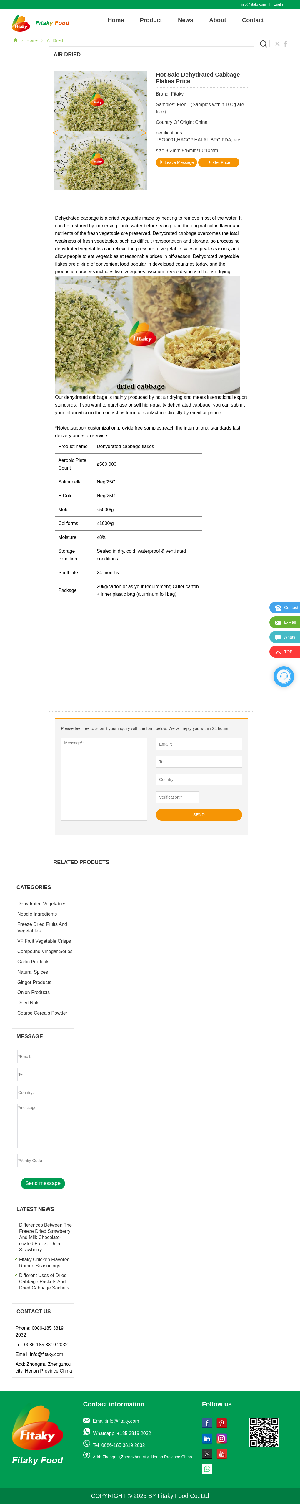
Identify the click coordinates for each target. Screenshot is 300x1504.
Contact (253, 20)
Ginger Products (34, 982)
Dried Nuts (28, 1002)
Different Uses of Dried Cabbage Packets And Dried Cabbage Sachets (44, 1281)
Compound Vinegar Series (44, 951)
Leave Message (176, 162)
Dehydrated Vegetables (41, 903)
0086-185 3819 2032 (46, 1344)
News (185, 20)
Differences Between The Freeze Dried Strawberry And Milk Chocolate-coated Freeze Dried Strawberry (45, 1237)
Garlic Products (33, 961)
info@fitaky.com (253, 4)
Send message (43, 1183)
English (279, 4)
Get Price (219, 162)
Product (151, 20)
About (217, 20)
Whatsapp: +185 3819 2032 (122, 1433)
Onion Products (33, 992)
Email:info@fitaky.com (116, 1421)
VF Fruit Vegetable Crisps (44, 941)
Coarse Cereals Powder (42, 1013)
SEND (199, 814)
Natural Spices (32, 972)
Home (116, 20)
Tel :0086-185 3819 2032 (119, 1445)
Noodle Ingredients (37, 913)
